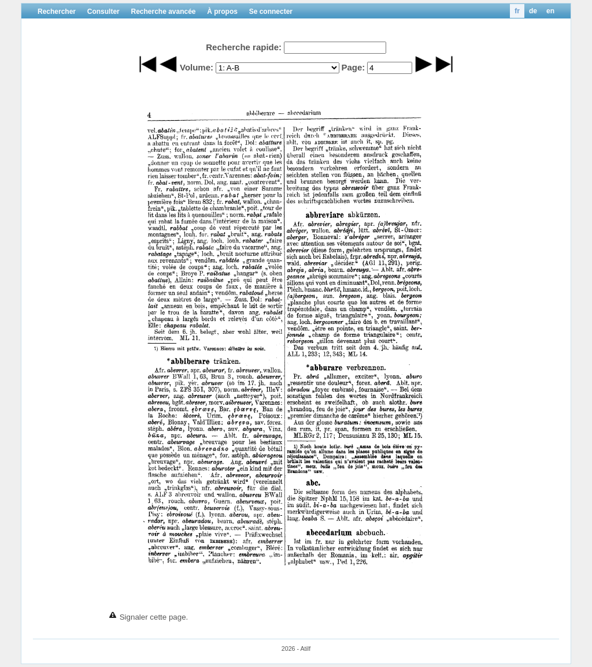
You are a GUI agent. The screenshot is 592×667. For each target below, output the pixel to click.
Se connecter (271, 12)
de (533, 11)
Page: (353, 67)
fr (517, 11)
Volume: (196, 67)
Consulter (103, 12)
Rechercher (57, 12)
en (550, 11)
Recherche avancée (163, 12)
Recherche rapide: (244, 47)
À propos (222, 12)
